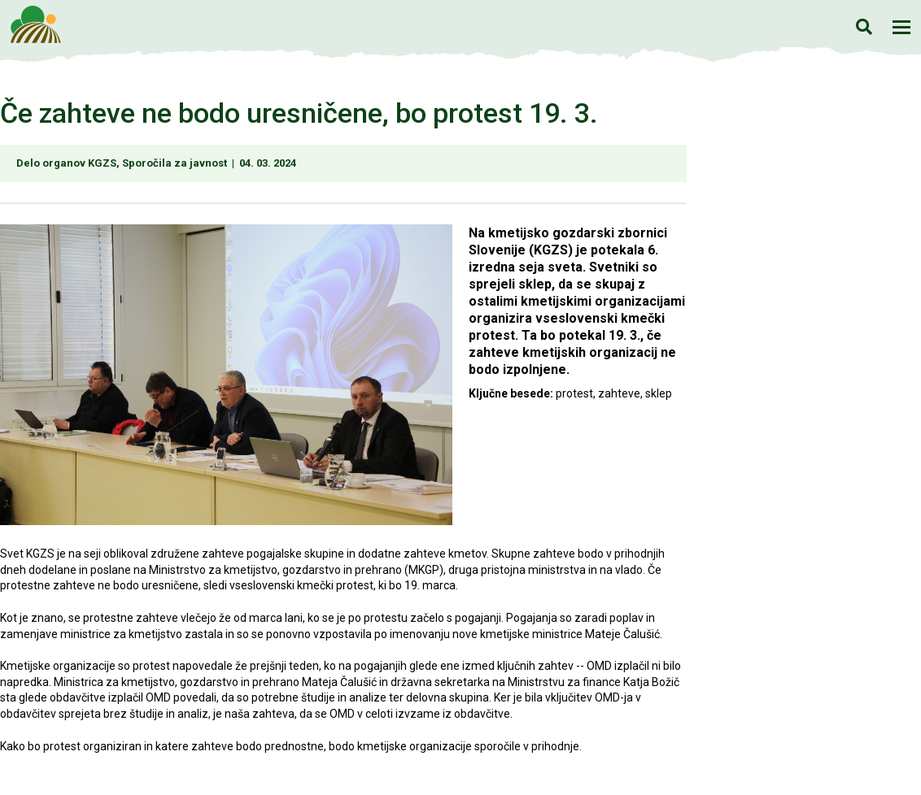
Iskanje (863, 26)
